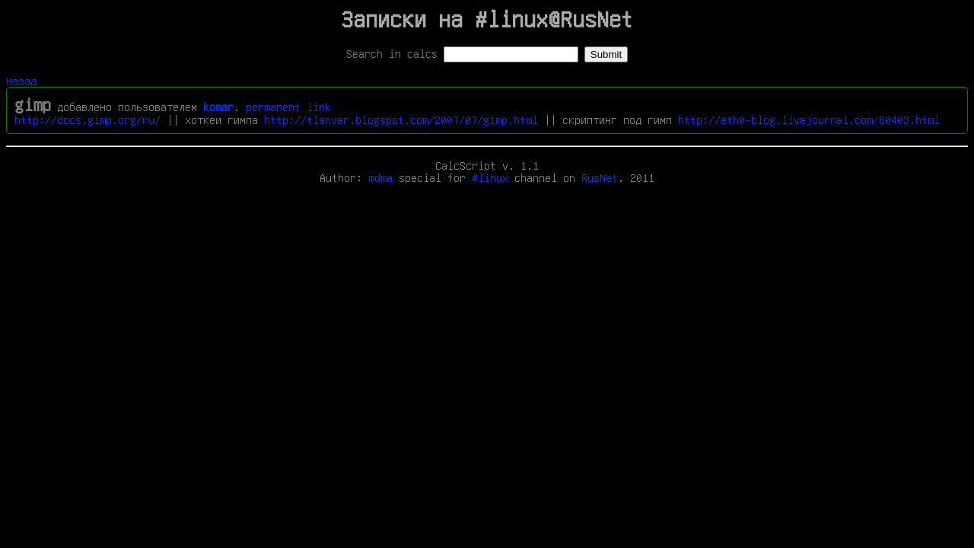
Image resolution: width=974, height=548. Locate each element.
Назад (21, 81)
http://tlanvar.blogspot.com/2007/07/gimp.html (401, 119)
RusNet (599, 177)
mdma (380, 177)
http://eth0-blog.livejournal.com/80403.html (809, 119)
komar (218, 106)
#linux (490, 177)
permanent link (288, 106)
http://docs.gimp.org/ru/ (87, 119)
